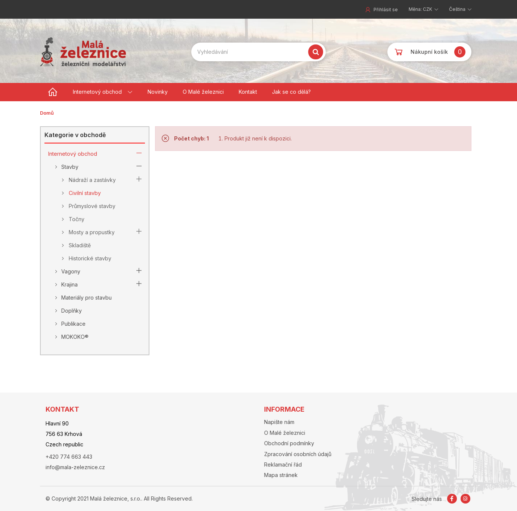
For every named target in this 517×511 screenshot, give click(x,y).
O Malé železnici (203, 92)
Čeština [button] (458, 9)
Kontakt (248, 92)
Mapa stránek (281, 475)
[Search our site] (258, 52)
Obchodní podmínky (289, 443)
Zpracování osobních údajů (297, 454)
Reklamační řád (283, 464)
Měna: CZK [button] (421, 9)
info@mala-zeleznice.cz (75, 467)
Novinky (158, 92)
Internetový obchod (97, 92)
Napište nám (279, 422)
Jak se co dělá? (291, 92)
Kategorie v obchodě (75, 135)
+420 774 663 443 (69, 456)
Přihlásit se (381, 9)
